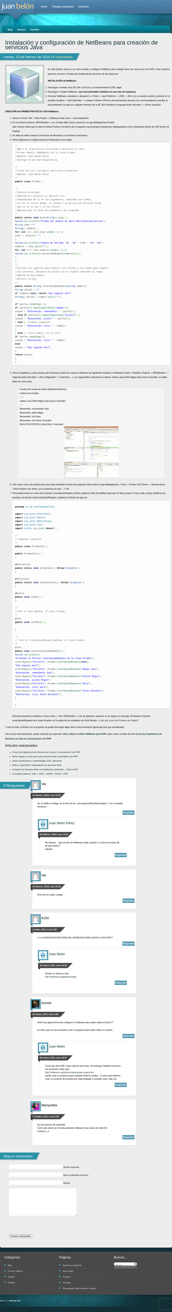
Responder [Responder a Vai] (128, 812)
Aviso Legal (68, 1276)
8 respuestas (62, 57)
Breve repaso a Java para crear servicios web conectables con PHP (45, 756)
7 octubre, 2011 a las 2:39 (45, 1116)
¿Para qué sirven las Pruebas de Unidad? (118, 720)
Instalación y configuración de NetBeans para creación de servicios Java (81, 45)
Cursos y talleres (15, 1276)
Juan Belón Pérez (62, 823)
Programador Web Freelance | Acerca (79, 1294)
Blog (10, 30)
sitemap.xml (15, 1306)
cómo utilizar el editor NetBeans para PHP (84, 734)
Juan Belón (57, 954)
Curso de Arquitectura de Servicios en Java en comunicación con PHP (46, 752)
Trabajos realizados (63, 6)
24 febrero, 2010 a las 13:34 (54, 834)
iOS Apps (67, 1288)
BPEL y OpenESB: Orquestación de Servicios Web (36, 765)
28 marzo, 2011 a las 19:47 (53, 1058)
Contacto (84, 6)
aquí (119, 87)
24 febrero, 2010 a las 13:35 (46, 886)
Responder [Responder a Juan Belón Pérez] (120, 855)
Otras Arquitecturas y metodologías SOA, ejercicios (37, 761)
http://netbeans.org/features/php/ (60, 977)
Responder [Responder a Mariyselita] (128, 1137)
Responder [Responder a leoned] (128, 1036)
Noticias (21, 30)
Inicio (44, 6)
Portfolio (34, 30)
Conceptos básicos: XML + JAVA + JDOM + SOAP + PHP (40, 774)
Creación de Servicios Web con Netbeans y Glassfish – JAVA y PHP (45, 769)
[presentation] (36, 1232)
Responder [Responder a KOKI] (128, 943)
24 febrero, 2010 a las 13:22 (46, 795)
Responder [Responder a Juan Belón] (120, 983)
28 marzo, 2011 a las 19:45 (53, 965)
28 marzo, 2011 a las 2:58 (45, 1014)
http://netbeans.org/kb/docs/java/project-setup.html (69, 1072)
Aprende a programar (72, 1271)
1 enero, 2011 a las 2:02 (44, 929)
